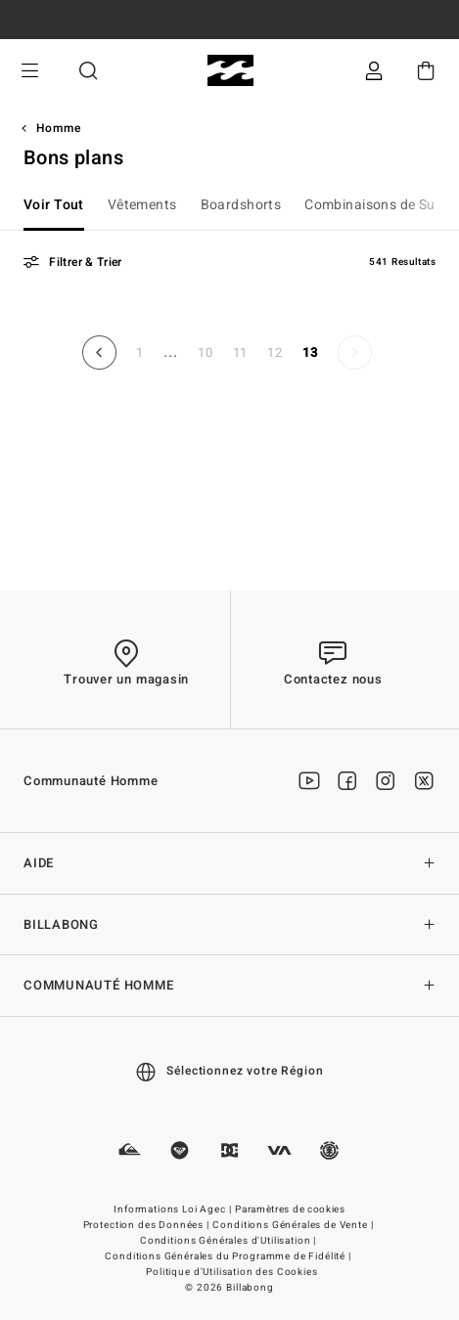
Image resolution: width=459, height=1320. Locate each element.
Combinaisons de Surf (374, 205)
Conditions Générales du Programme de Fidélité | (229, 1256)
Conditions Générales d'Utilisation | (229, 1241)
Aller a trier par (0, 293)
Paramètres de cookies (290, 1209)
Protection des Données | (147, 1225)
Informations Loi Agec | (174, 1209)
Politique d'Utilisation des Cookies (231, 1272)
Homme (58, 128)
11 (241, 352)
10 (205, 352)
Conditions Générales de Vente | (294, 1225)
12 (275, 352)
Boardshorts (241, 205)
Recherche (88, 71)
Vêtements (142, 205)
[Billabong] (229, 71)
